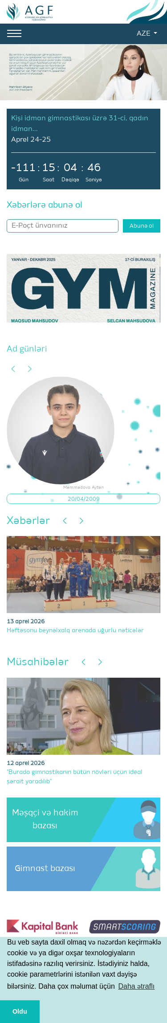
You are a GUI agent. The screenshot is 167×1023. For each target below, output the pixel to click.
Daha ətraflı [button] (136, 986)
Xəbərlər (28, 521)
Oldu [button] (19, 1011)
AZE (144, 33)
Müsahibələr (38, 662)
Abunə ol (142, 226)
